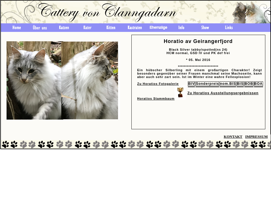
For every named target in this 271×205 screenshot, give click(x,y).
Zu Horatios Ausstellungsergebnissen (223, 93)
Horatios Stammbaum (156, 98)
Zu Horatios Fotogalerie (158, 83)
